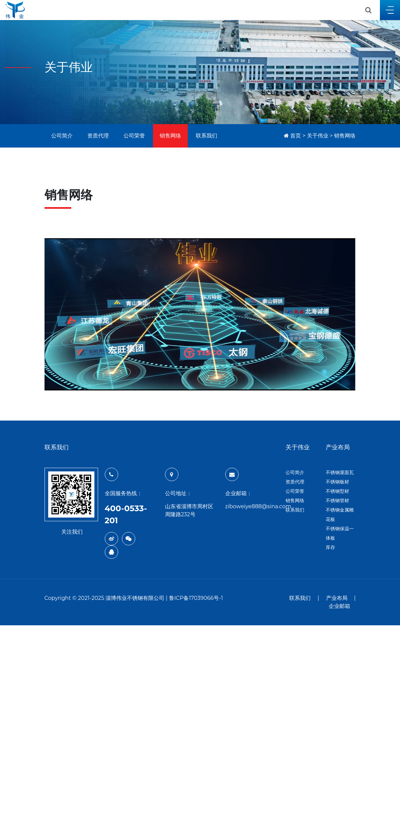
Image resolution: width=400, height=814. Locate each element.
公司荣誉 (134, 135)
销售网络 (170, 135)
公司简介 (62, 135)
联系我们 (206, 135)
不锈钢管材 (337, 501)
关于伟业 (317, 135)
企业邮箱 (339, 606)
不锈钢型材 (337, 491)
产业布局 (336, 598)
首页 (295, 135)
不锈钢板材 (337, 482)
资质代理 (98, 135)
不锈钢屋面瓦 (340, 472)
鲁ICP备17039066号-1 (196, 598)
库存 (330, 547)
